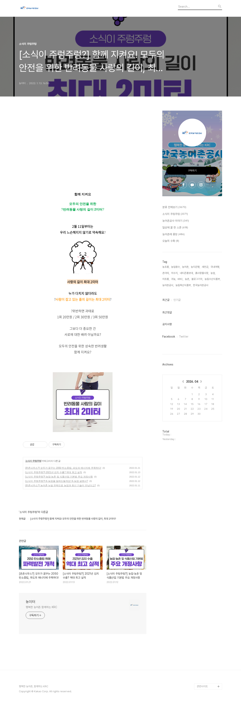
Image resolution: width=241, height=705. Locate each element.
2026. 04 (192, 381)
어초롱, (165, 279)
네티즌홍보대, (187, 273)
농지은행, (195, 266)
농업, (213, 273)
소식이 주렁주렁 (33, 461)
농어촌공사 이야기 (175, 221)
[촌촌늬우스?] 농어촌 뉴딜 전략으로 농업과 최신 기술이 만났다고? (60, 485)
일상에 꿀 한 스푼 (175, 228)
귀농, (173, 279)
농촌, (187, 279)
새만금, (205, 266)
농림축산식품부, (183, 285)
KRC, (180, 279)
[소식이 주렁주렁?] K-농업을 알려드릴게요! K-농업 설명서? (56, 481)
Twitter (183, 336)
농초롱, (165, 266)
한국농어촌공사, (201, 285)
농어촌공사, (168, 285)
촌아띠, (165, 273)
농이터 (30, 602)
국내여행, (215, 266)
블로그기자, (197, 279)
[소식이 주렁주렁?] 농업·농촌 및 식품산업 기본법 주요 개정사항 (59, 476)
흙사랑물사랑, (202, 273)
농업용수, (175, 266)
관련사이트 (202, 686)
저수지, (174, 273)
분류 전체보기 (174, 207)
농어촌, (185, 266)
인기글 (177, 299)
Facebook (168, 336)
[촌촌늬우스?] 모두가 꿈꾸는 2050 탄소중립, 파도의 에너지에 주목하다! (63, 468)
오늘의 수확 (170, 241)
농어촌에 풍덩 (173, 234)
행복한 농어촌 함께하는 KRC (41, 607)
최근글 (165, 299)
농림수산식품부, (212, 279)
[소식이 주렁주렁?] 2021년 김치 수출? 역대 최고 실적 (53, 472)
